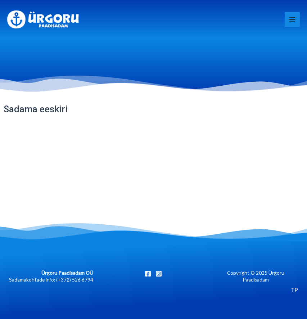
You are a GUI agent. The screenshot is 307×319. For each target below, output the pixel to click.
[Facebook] (148, 273)
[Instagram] (158, 273)
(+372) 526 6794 (74, 280)
